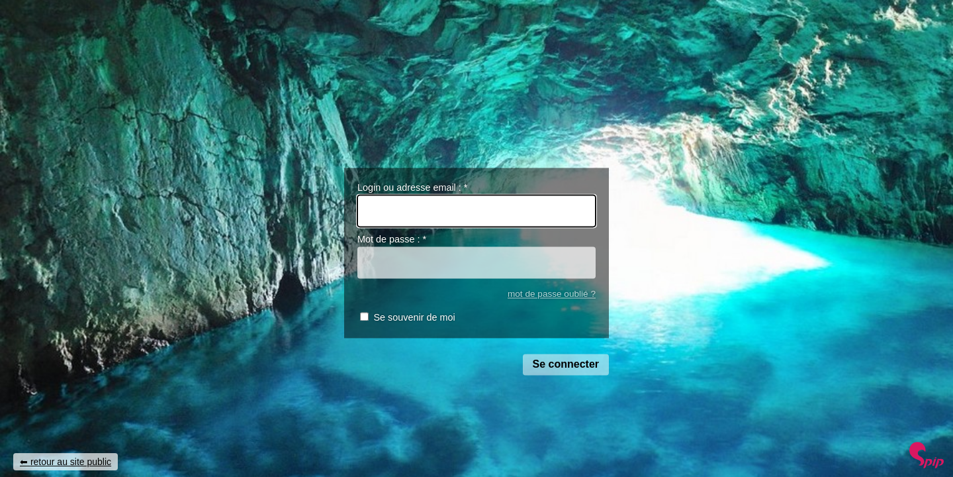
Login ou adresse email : (412, 187)
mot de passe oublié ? (552, 294)
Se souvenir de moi (414, 318)
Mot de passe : (391, 240)
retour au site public (70, 461)
